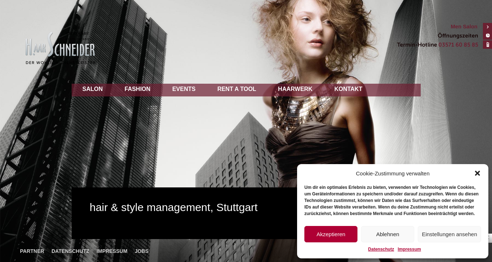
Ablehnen (387, 234)
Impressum (409, 249)
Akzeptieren (330, 234)
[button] (477, 173)
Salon (93, 89)
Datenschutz (381, 249)
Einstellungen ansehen (449, 234)
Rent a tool (236, 89)
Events (184, 89)
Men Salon (464, 26)
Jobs (141, 251)
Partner (32, 251)
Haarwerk (295, 89)
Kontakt (348, 89)
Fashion (138, 89)
